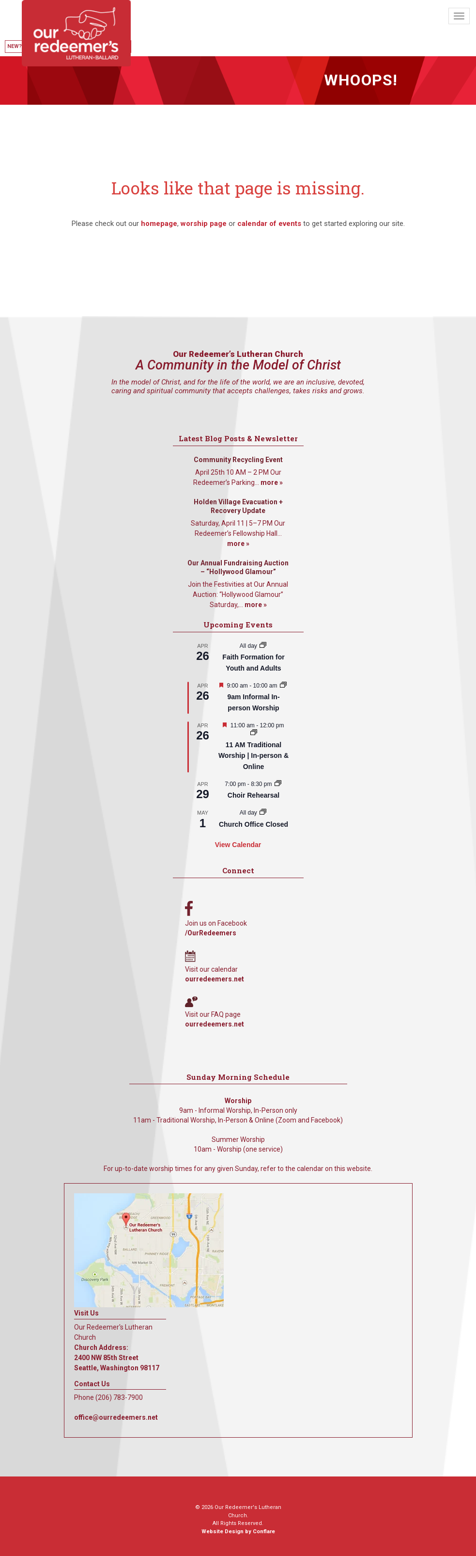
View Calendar (238, 845)
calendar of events (269, 223)
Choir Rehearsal (253, 795)
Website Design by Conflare (238, 1531)
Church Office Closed (253, 824)
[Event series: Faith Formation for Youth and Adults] (263, 645)
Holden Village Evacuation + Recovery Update (238, 506)
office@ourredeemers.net (116, 1417)
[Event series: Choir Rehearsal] (278, 784)
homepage (159, 223)
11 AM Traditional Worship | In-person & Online (253, 755)
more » (272, 482)
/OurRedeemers (210, 933)
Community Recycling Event (238, 460)
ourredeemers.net (214, 979)
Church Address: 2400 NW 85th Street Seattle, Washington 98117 (116, 1358)
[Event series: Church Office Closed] (263, 812)
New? (14, 46)
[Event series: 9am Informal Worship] (283, 685)
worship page (204, 223)
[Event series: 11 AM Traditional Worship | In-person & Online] (253, 733)
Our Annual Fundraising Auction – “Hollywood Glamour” (238, 567)
